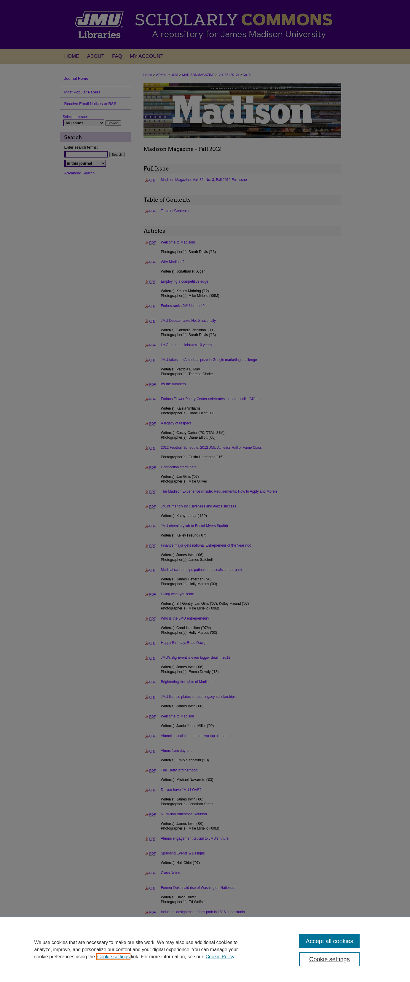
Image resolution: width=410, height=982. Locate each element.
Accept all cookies (329, 941)
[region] (205, 949)
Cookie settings (113, 956)
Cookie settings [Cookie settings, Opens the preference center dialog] (329, 959)
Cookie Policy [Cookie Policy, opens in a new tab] (220, 956)
